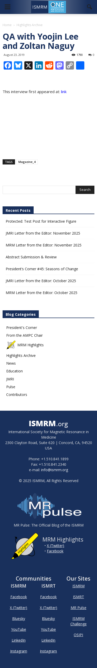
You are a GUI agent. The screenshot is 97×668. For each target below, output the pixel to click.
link (63, 91)
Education (14, 371)
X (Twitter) (55, 545)
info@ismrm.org (54, 469)
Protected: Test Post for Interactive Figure (41, 221)
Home (7, 25)
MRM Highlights (25, 344)
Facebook (55, 551)
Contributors (16, 394)
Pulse (10, 386)
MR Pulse (78, 607)
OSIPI (78, 634)
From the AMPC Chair (24, 335)
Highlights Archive (21, 355)
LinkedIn (19, 640)
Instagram (18, 651)
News (11, 363)
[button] (90, 7)
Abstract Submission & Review (31, 256)
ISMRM (78, 585)
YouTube (18, 629)
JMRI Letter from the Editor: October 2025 (41, 280)
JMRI (10, 379)
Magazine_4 (26, 162)
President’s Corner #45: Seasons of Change (42, 268)
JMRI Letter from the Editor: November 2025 (43, 233)
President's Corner (21, 327)
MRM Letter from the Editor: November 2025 (43, 245)
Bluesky (18, 618)
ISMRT (78, 596)
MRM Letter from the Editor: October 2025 (41, 292)
